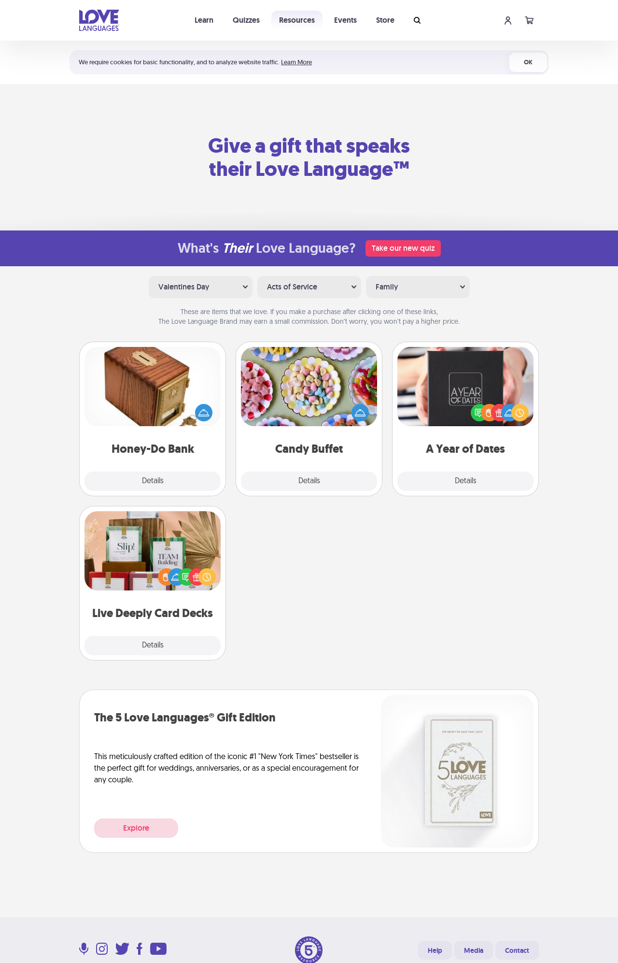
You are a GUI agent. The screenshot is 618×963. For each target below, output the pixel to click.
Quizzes (246, 20)
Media (473, 950)
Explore (136, 828)
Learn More (296, 62)
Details (153, 481)
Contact (517, 950)
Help (435, 950)
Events (345, 20)
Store (385, 20)
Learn (204, 20)
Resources (297, 20)
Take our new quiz (403, 248)
